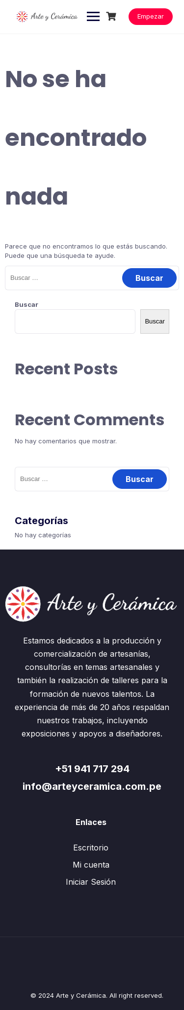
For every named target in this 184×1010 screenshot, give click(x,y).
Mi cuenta (91, 865)
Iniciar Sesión (91, 882)
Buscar (26, 304)
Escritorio (90, 847)
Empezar (150, 16)
